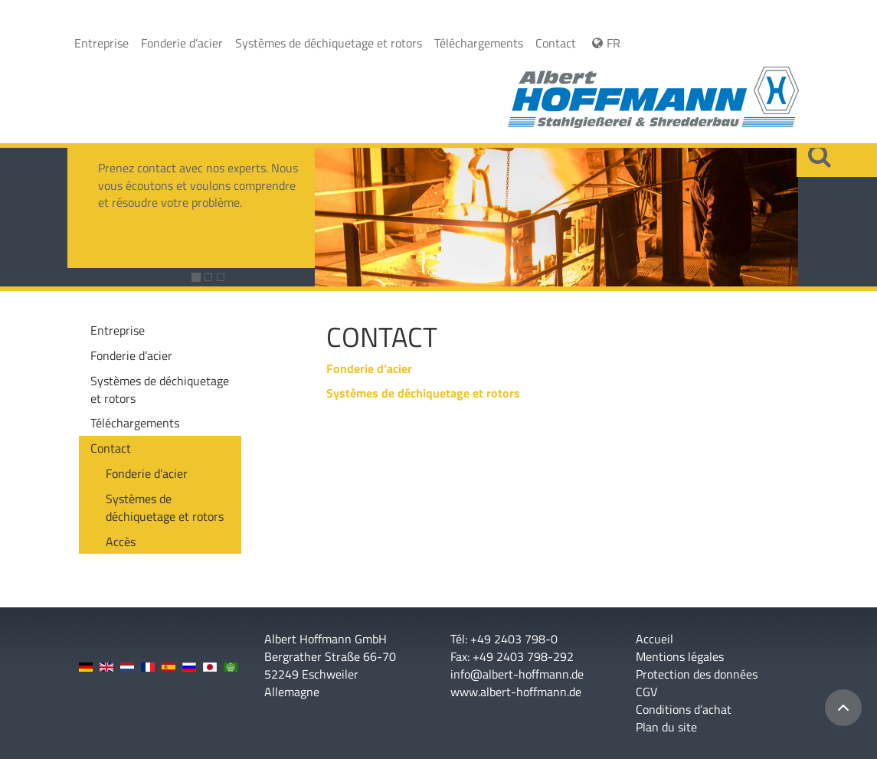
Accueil (654, 639)
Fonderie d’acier (182, 43)
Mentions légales (680, 657)
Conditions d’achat (683, 709)
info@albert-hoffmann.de (517, 674)
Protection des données (697, 674)
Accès (121, 541)
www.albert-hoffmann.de (515, 691)
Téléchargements (478, 43)
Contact (555, 43)
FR (604, 43)
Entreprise (101, 43)
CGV (646, 692)
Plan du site (666, 727)
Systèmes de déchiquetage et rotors (328, 43)
